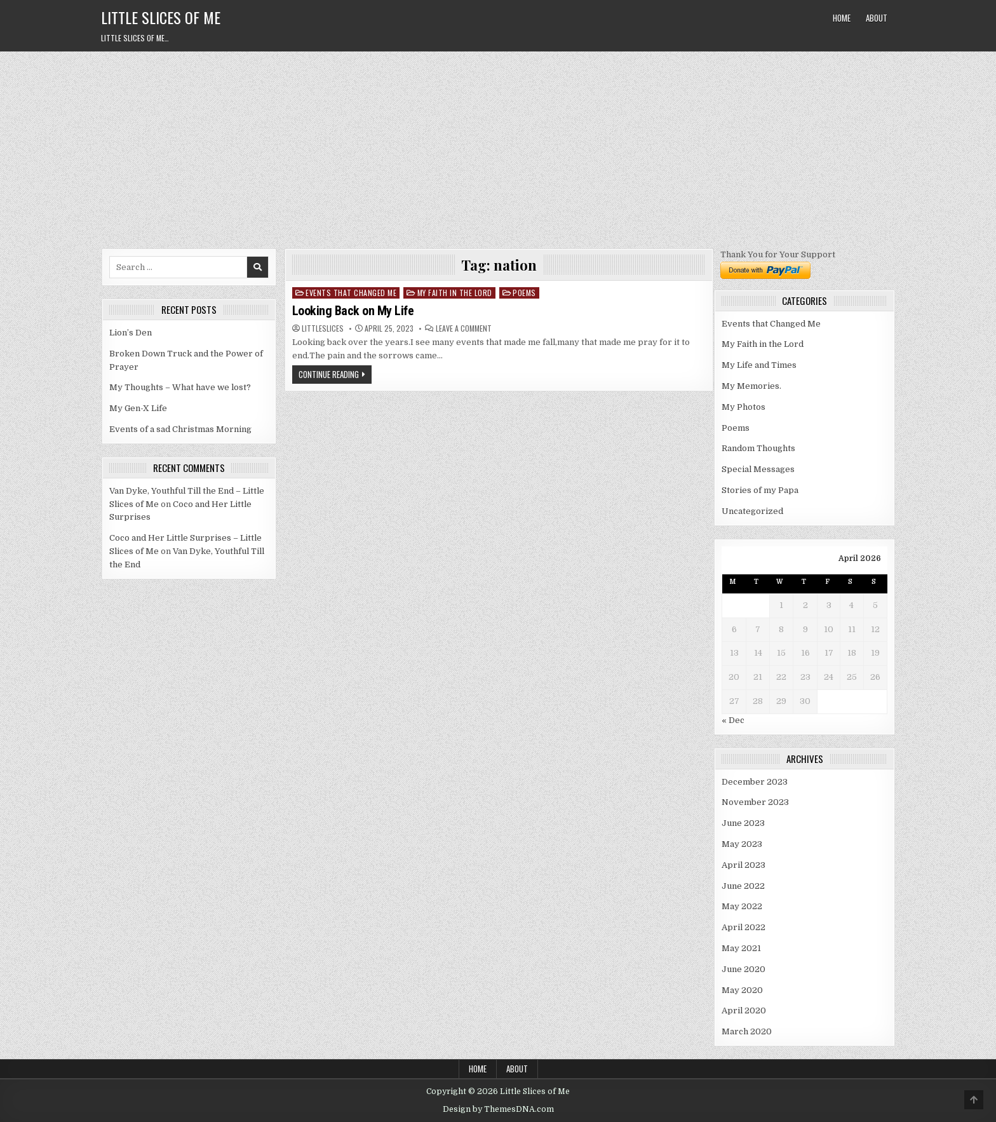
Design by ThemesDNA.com (498, 1109)
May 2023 (742, 844)
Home (842, 17)
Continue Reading (329, 374)
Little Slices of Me (160, 17)
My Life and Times (759, 365)
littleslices (323, 328)
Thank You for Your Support (777, 254)
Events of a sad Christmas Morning (180, 429)
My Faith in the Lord (454, 292)
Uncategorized (752, 511)
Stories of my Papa (760, 490)
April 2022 (743, 927)
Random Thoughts (758, 448)
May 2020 (742, 990)
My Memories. (751, 386)
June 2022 (743, 886)
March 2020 (747, 1031)
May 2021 (741, 948)
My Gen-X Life (138, 408)
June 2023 (743, 823)
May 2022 (742, 906)
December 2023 (755, 782)
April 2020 (744, 1010)
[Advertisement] (498, 147)
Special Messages (758, 469)
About (876, 17)
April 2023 (743, 865)
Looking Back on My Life (353, 310)
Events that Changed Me (351, 292)
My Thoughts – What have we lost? (180, 387)
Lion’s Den (130, 332)
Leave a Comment (464, 328)
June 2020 (743, 969)
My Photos (743, 407)
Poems (524, 292)
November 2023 (755, 802)
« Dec (733, 720)
